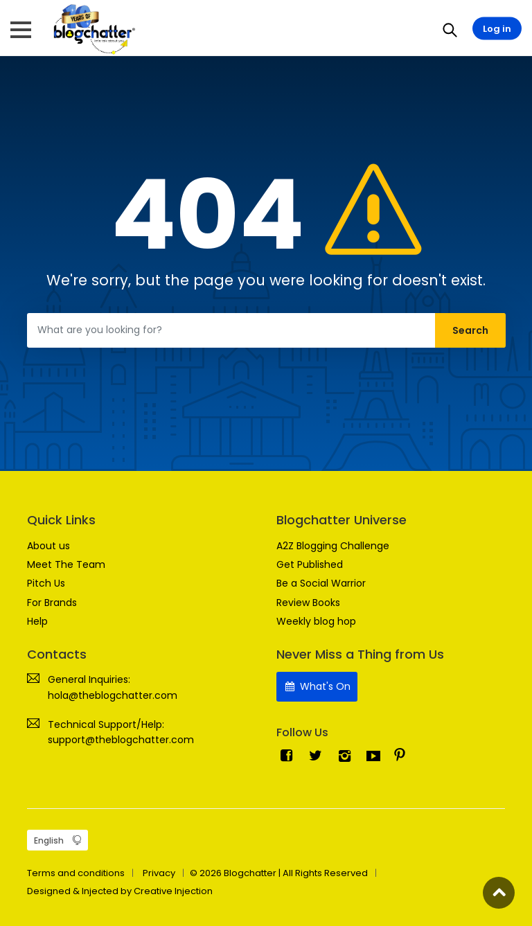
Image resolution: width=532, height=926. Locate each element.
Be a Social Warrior (321, 583)
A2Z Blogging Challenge (332, 546)
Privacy (159, 873)
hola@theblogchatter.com (112, 695)
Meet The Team (66, 564)
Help (37, 621)
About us (48, 546)
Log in (497, 28)
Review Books (308, 602)
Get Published (309, 564)
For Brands (52, 602)
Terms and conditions (76, 873)
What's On (317, 686)
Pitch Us (46, 583)
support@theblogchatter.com (121, 740)
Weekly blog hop (316, 621)
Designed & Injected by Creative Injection (120, 891)
